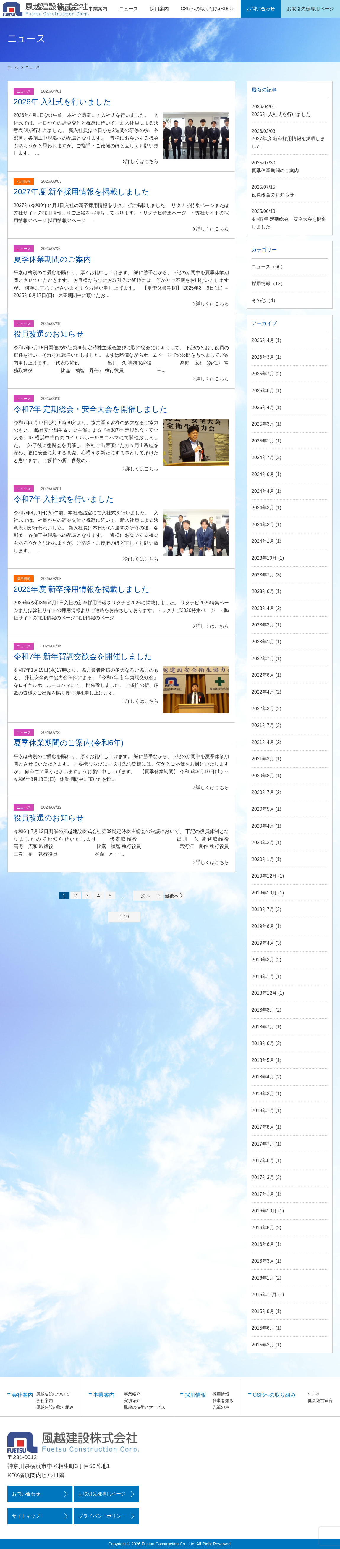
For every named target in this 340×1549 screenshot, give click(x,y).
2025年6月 (263, 390)
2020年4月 (263, 825)
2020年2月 (263, 842)
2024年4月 (263, 491)
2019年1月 (263, 976)
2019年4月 (263, 943)
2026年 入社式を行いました (62, 101)
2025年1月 (263, 440)
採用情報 (261, 283)
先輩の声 (221, 1407)
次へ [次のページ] (151, 896)
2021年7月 (263, 725)
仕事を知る (223, 1400)
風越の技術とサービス (144, 1407)
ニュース (128, 8)
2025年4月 (263, 407)
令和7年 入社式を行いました (64, 499)
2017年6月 (263, 1160)
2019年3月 (263, 959)
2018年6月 (263, 1043)
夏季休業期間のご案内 (52, 259)
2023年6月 (263, 591)
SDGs (313, 1394)
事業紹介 (132, 1394)
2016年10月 (264, 1211)
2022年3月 (263, 708)
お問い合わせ (26, 1493)
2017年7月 (263, 1143)
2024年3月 (263, 508)
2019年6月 (263, 926)
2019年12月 (264, 876)
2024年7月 (263, 457)
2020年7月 (263, 792)
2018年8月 (263, 1009)
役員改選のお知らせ (49, 333)
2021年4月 (263, 742)
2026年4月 (263, 340)
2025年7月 (263, 374)
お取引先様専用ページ (103, 1493)
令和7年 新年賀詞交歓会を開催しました (83, 656)
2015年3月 (263, 1344)
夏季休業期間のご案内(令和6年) (69, 742)
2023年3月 (263, 625)
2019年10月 (264, 892)
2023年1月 (263, 641)
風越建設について (52, 1394)
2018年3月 (263, 1093)
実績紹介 (132, 1400)
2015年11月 (264, 1294)
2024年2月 (263, 524)
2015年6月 (263, 1328)
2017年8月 (263, 1127)
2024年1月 (263, 541)
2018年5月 (263, 1060)
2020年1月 (263, 859)
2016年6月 (263, 1244)
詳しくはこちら (141, 161)
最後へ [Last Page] (174, 896)
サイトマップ (26, 1516)
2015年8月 (263, 1311)
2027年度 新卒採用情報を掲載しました (82, 191)
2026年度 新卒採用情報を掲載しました (82, 589)
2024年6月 (263, 474)
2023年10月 (264, 558)
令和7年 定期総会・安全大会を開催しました (91, 409)
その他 (259, 300)
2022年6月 (263, 675)
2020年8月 (263, 775)
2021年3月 (263, 759)
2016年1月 (263, 1277)
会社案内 (44, 1400)
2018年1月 (263, 1110)
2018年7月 (263, 1026)
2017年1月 (263, 1194)
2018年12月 (264, 993)
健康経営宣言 (320, 1400)
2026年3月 (263, 357)
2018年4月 (263, 1077)
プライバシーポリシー (103, 1516)
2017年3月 (263, 1177)
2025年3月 (263, 424)
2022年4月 (263, 691)
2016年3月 (263, 1261)
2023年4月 (263, 608)
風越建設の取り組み (55, 1407)
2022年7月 (263, 658)
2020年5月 (263, 809)
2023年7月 (263, 574)
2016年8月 (263, 1227)
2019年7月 (263, 909)
